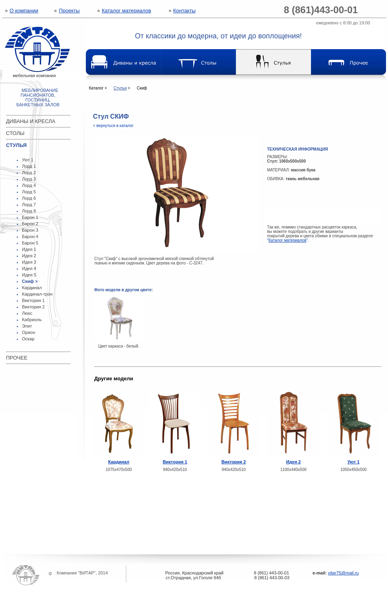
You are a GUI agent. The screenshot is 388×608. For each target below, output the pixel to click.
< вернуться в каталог (113, 125)
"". (288, 240)
